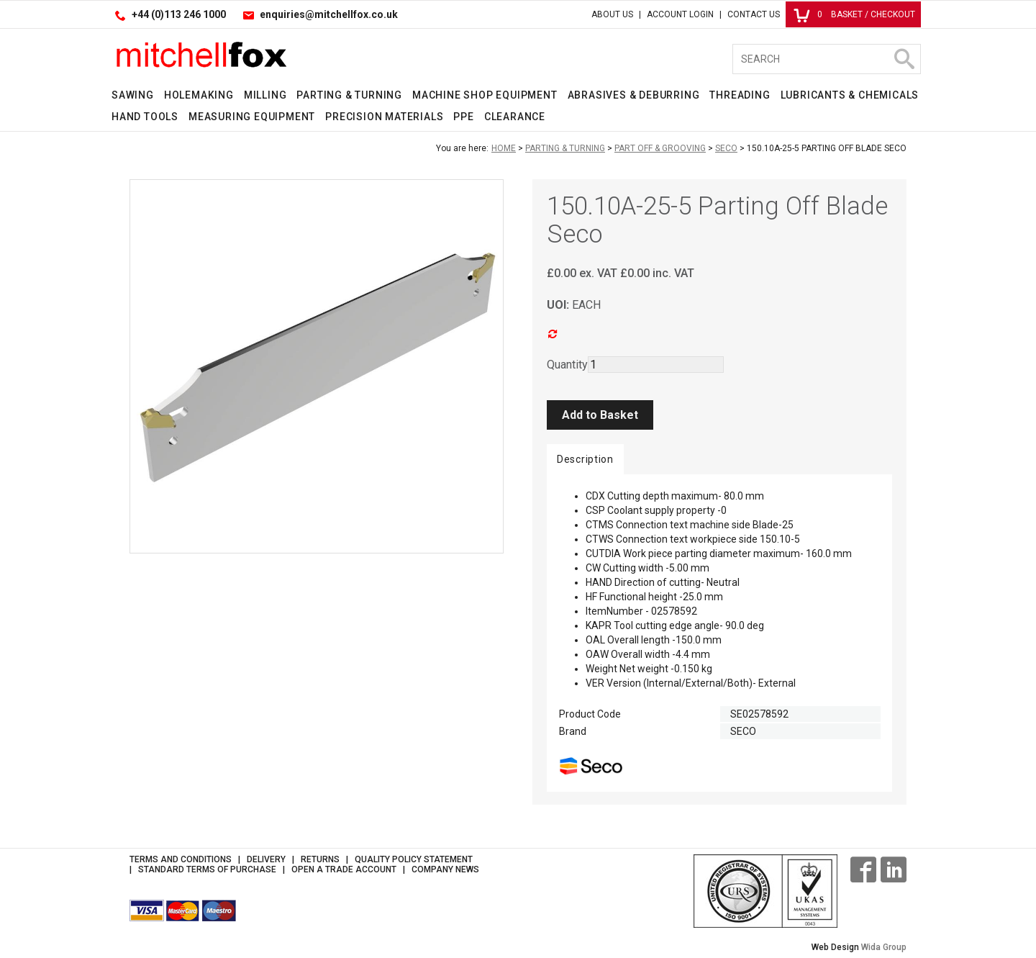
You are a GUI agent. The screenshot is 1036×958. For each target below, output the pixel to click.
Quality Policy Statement (414, 859)
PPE (463, 116)
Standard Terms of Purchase (207, 869)
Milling (265, 95)
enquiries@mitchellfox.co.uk (329, 14)
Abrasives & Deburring (634, 95)
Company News (445, 869)
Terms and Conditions (181, 859)
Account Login (680, 14)
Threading (739, 95)
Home (503, 148)
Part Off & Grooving (660, 148)
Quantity (567, 364)
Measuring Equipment (251, 116)
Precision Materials (384, 116)
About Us (612, 14)
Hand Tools (145, 116)
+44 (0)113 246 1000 (179, 14)
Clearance (514, 116)
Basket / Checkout (854, 14)
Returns (320, 859)
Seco (726, 148)
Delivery (266, 859)
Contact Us (753, 14)
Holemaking (199, 95)
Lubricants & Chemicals (850, 95)
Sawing (133, 95)
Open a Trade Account (343, 869)
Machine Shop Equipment (485, 95)
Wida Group (883, 947)
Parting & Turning (349, 95)
